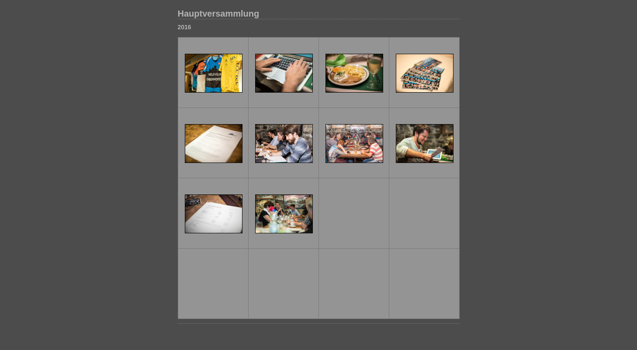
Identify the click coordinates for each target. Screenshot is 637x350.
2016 (184, 27)
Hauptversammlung (219, 13)
